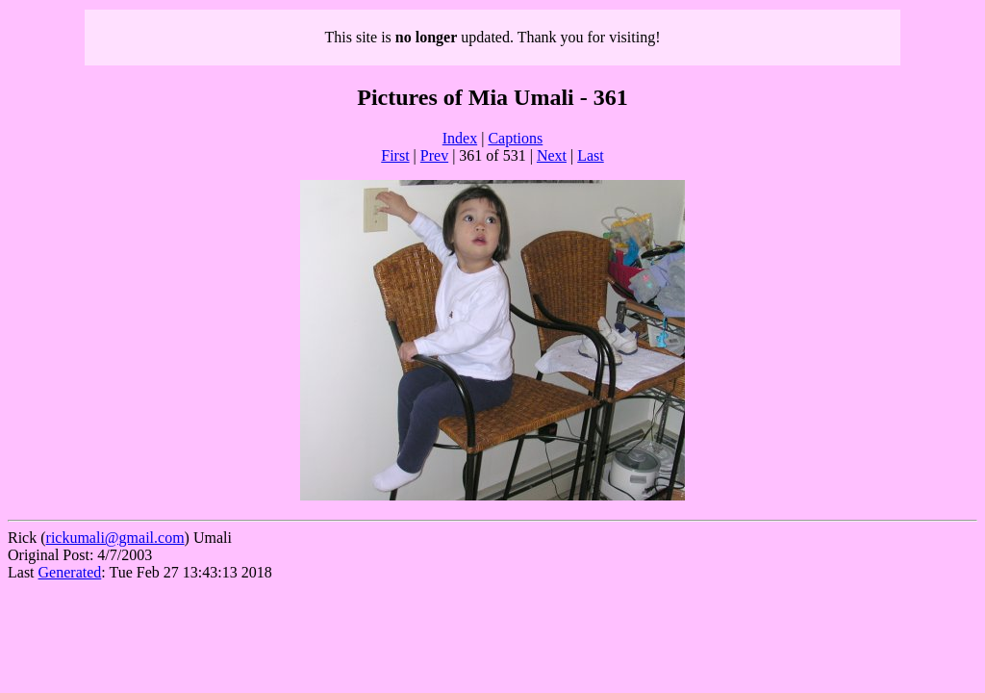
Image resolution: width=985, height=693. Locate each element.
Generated (70, 572)
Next (552, 155)
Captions (515, 138)
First (395, 155)
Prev (434, 155)
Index (459, 138)
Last (590, 155)
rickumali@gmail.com (115, 537)
